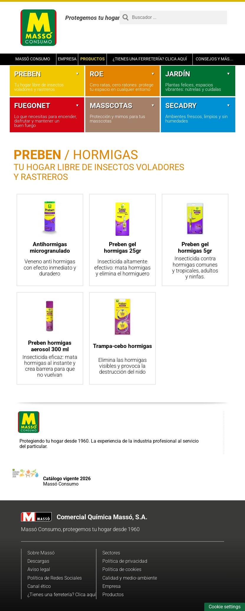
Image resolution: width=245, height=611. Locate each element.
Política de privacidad (124, 561)
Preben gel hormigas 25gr (122, 247)
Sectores (111, 553)
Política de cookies (121, 569)
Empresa (67, 59)
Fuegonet (47, 105)
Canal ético (39, 586)
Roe (122, 74)
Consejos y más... (214, 59)
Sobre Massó (41, 553)
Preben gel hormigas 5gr (195, 247)
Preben (47, 74)
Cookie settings (225, 607)
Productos (92, 59)
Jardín (198, 74)
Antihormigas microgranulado (50, 247)
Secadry (198, 105)
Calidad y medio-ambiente (129, 578)
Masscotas (122, 105)
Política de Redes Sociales (54, 578)
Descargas (38, 561)
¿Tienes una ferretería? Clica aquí (150, 59)
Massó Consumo (32, 59)
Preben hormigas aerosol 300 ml (49, 346)
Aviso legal (38, 569)
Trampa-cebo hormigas (122, 346)
